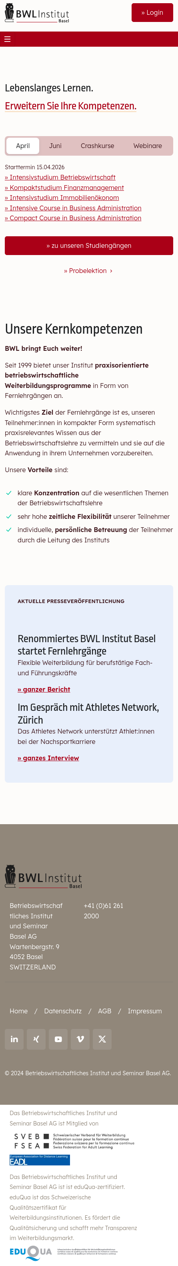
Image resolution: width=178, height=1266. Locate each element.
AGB (104, 1011)
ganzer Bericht (46, 689)
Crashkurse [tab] (97, 146)
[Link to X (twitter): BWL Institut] (102, 1039)
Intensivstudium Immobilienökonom (64, 198)
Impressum (145, 1011)
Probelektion (91, 271)
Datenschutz (63, 1011)
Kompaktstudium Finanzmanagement (67, 188)
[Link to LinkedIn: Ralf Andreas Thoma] (14, 1039)
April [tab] (23, 146)
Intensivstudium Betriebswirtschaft (63, 177)
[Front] (37, 12)
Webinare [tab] (147, 146)
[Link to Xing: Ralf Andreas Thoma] (36, 1039)
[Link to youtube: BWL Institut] (58, 1039)
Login (154, 12)
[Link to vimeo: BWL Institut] (80, 1039)
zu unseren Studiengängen (91, 245)
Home (19, 1011)
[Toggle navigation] (7, 39)
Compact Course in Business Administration (75, 218)
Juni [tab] (55, 146)
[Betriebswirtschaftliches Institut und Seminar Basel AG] (43, 876)
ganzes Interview (51, 758)
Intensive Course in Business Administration (75, 208)
